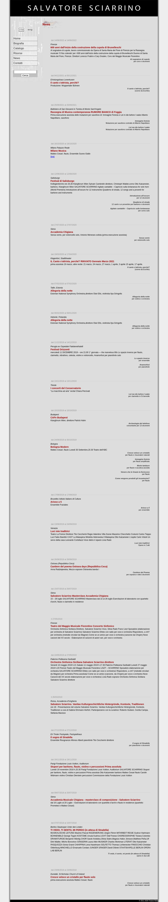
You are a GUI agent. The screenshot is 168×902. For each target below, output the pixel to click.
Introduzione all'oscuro (140, 196)
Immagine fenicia (142, 121)
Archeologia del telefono (139, 423)
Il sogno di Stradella (141, 743)
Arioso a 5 (145, 508)
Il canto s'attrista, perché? (138, 89)
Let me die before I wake (139, 127)
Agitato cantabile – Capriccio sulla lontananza (130, 209)
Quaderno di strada (141, 202)
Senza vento (144, 238)
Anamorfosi (145, 365)
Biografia (18, 43)
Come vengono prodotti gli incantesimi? (132, 478)
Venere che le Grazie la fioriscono (135, 472)
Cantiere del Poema (141, 572)
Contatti (17, 63)
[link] (53, 157)
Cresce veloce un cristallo (138, 453)
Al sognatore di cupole (140, 59)
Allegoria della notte (141, 297)
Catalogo (18, 48)
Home (17, 38)
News (16, 58)
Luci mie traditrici (142, 543)
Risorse (17, 53)
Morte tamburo (143, 466)
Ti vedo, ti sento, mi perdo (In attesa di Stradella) (129, 854)
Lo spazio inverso (142, 358)
